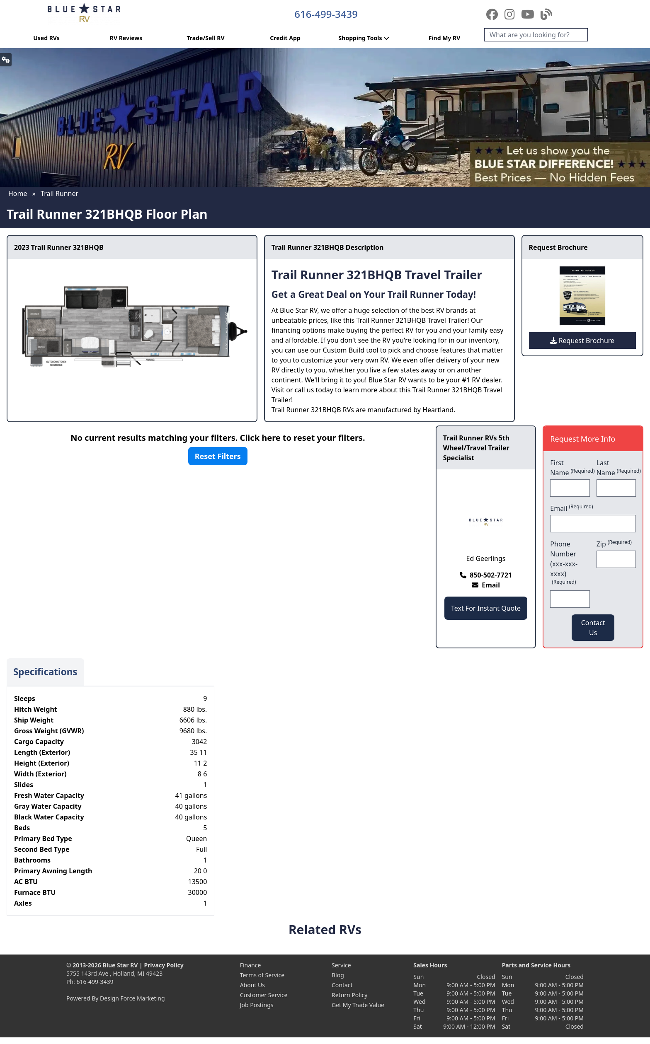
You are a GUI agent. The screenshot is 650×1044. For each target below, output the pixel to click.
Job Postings (257, 1005)
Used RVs (46, 38)
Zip (614, 544)
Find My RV (445, 38)
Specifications (45, 671)
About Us (252, 985)
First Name (569, 467)
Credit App (285, 38)
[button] (6, 59)
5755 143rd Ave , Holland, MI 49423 (114, 973)
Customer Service (264, 995)
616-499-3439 (326, 14)
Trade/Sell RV (205, 38)
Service (341, 965)
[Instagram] (511, 14)
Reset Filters (218, 456)
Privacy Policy (163, 965)
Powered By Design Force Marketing (115, 998)
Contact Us (593, 627)
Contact (342, 985)
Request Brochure (582, 340)
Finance (250, 965)
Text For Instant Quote (486, 608)
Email (571, 508)
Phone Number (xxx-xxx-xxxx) (563, 562)
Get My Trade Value (358, 1005)
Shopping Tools (365, 38)
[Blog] (546, 14)
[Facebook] (493, 14)
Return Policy (349, 995)
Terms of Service (262, 975)
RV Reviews (126, 38)
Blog (338, 975)
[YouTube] (529, 14)
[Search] (536, 34)
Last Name (616, 467)
